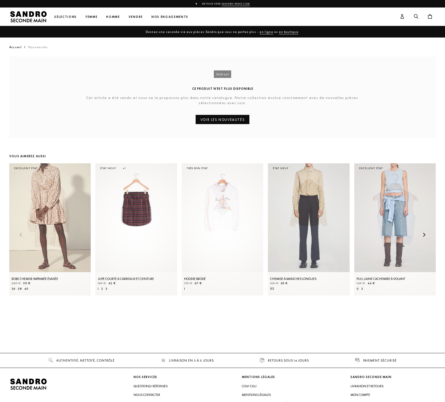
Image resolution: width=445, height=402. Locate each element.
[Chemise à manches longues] (308, 229)
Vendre (136, 17)
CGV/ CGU (249, 386)
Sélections (65, 17)
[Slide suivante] (424, 235)
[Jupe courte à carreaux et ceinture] (136, 229)
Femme (91, 17)
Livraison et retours (367, 386)
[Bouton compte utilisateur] (402, 17)
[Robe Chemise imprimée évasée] (50, 229)
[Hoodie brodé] (222, 229)
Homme (113, 17)
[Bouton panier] (430, 17)
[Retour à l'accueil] (28, 17)
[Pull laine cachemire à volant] (395, 229)
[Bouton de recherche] (416, 17)
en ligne (266, 31)
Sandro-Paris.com (236, 3)
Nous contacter (147, 395)
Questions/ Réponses (151, 386)
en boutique (288, 31)
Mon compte (360, 395)
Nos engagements (169, 17)
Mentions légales (256, 395)
